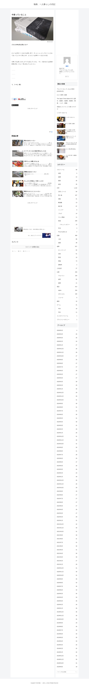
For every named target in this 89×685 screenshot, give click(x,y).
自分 (67, 66)
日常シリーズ (15, 105)
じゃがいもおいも (62, 112)
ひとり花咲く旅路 (62, 95)
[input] (67, 671)
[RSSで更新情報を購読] (68, 76)
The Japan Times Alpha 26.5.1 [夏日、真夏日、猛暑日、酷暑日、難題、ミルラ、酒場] (66, 101)
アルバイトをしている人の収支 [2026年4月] (65, 90)
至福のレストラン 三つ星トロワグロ (66, 108)
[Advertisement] (32, 119)
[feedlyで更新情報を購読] (66, 76)
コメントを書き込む (32, 248)
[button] (76, 672)
